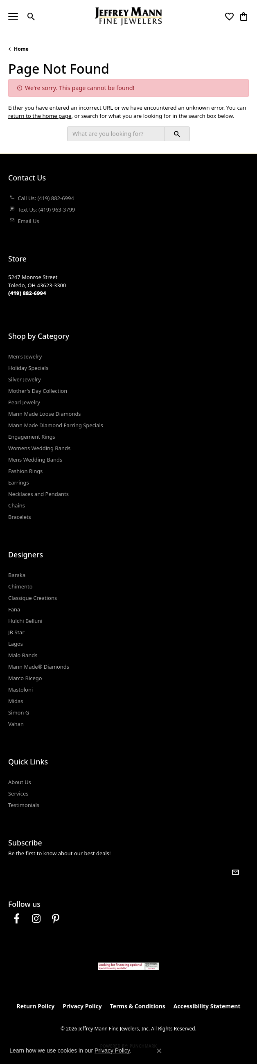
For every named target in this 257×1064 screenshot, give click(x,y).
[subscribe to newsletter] (235, 872)
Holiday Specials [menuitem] (28, 368)
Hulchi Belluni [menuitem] (25, 620)
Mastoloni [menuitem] (20, 689)
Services (18, 793)
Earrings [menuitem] (18, 482)
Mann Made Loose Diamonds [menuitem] (44, 413)
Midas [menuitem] (15, 701)
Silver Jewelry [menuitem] (24, 379)
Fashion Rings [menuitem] (25, 471)
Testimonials (23, 805)
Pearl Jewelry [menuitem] (24, 402)
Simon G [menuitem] (18, 712)
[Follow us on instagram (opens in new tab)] (36, 919)
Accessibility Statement (207, 1006)
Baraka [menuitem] (16, 575)
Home (21, 48)
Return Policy (36, 1006)
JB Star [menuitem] (16, 632)
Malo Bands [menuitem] (22, 655)
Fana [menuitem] (14, 609)
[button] (31, 16)
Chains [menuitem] (16, 505)
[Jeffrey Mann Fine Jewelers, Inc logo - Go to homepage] (128, 16)
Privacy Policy (82, 1006)
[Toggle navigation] (13, 16)
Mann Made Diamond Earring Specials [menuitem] (55, 425)
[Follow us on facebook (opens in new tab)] (16, 919)
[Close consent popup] (159, 1050)
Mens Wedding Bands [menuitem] (35, 459)
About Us (19, 782)
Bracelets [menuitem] (19, 517)
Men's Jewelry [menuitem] (25, 356)
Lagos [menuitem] (15, 643)
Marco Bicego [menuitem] (25, 678)
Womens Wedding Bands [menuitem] (39, 448)
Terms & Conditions (137, 1006)
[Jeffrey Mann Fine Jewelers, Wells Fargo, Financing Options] (128, 966)
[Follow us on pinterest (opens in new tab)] (55, 919)
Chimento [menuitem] (20, 586)
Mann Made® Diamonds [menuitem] (38, 666)
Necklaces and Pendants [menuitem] (38, 494)
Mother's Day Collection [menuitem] (37, 390)
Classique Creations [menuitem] (32, 598)
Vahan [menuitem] (16, 724)
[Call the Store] (27, 293)
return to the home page (40, 115)
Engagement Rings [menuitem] (31, 436)
